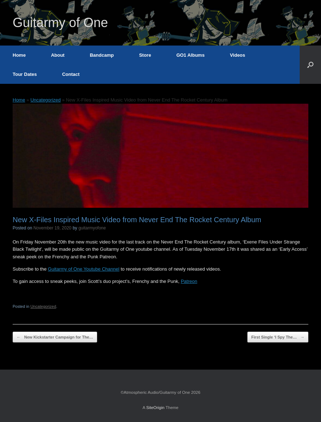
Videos (237, 55)
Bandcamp (102, 55)
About (58, 55)
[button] (310, 65)
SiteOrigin (155, 407)
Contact (70, 74)
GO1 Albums (190, 55)
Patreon (189, 281)
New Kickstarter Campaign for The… (55, 337)
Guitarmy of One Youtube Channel (84, 269)
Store (145, 55)
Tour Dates (25, 74)
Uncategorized (45, 100)
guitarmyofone (92, 228)
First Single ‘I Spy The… (277, 337)
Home (19, 55)
